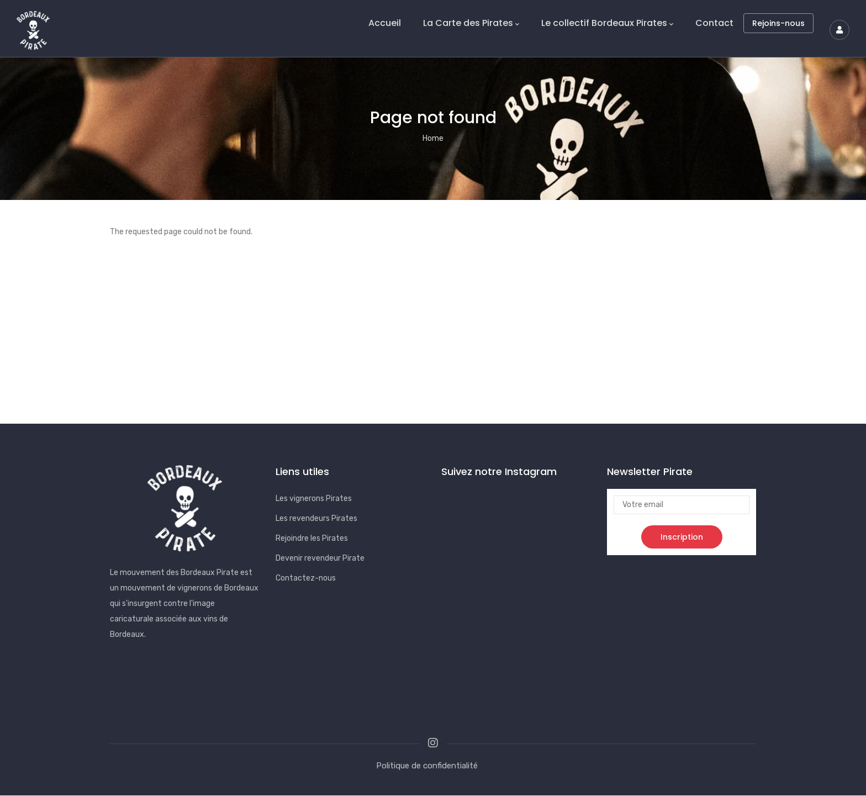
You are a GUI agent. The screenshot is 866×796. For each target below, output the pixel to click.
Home (433, 138)
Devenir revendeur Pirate (320, 558)
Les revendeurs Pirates (316, 518)
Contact (714, 23)
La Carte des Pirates (471, 23)
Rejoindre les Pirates (312, 538)
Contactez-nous (306, 578)
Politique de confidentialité (427, 766)
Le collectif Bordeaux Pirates (607, 23)
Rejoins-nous (778, 23)
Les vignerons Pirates (314, 498)
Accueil (384, 23)
